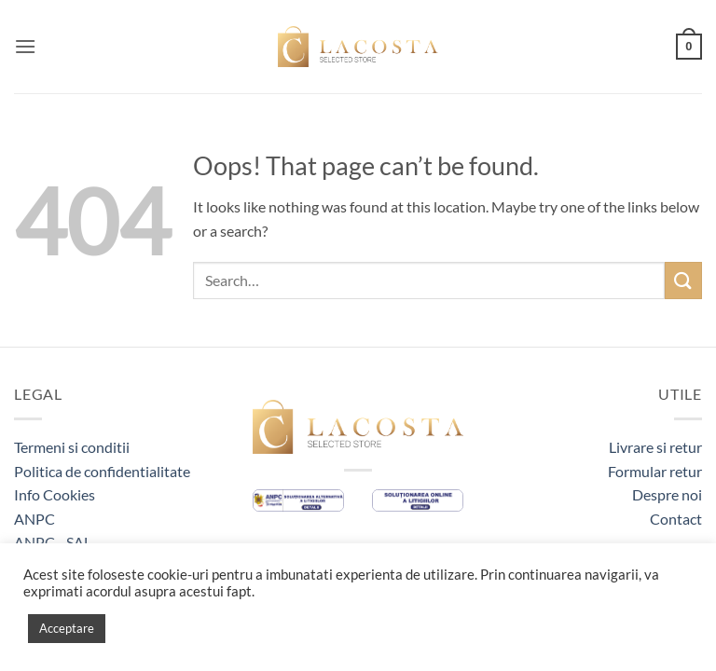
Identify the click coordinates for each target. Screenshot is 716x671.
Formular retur (655, 471)
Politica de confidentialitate (102, 471)
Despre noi (667, 494)
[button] (25, 46)
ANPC (34, 518)
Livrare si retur (655, 447)
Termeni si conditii (72, 447)
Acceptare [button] (66, 628)
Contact (676, 518)
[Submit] (683, 280)
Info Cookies (54, 494)
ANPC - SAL (52, 542)
